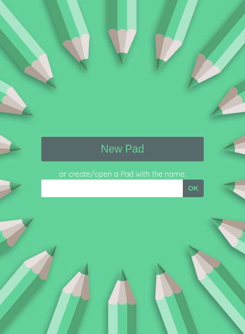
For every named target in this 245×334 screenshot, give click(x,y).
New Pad (122, 149)
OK (193, 188)
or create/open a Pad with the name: (122, 174)
